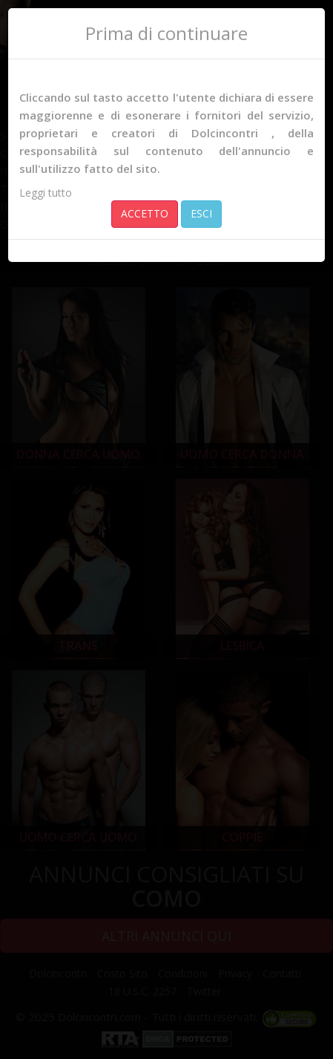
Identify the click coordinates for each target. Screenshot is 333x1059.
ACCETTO (144, 213)
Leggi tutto (45, 193)
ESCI (201, 213)
